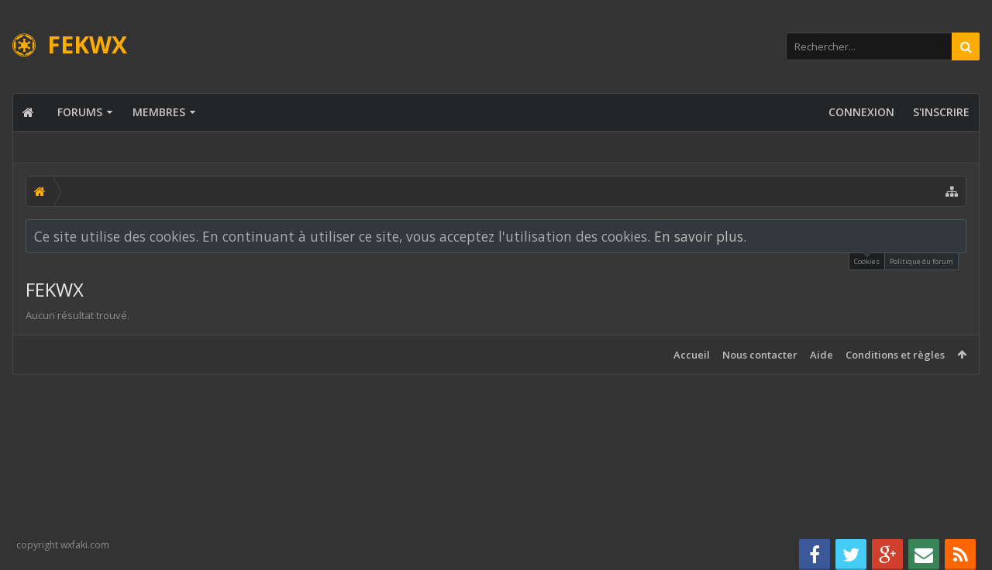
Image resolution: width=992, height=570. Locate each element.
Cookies (867, 259)
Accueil (691, 355)
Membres (159, 112)
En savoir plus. (700, 236)
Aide (821, 355)
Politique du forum (921, 261)
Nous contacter (759, 355)
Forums (79, 112)
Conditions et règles (895, 355)
